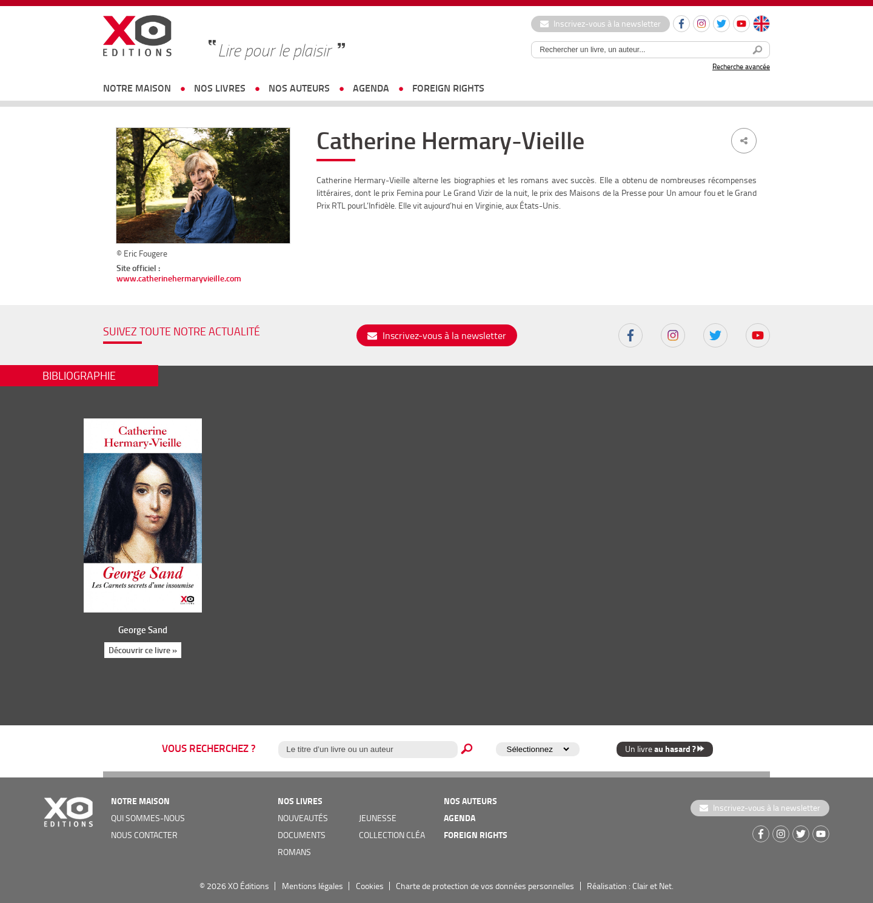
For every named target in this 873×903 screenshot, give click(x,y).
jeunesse (377, 818)
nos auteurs (299, 88)
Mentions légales (312, 885)
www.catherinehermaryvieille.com (178, 278)
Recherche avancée (741, 66)
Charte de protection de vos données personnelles (485, 885)
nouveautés (303, 818)
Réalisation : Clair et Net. (630, 885)
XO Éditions (248, 885)
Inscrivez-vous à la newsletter (600, 23)
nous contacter (144, 835)
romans (294, 852)
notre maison (137, 88)
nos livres (220, 88)
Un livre (664, 748)
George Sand (142, 629)
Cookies (370, 885)
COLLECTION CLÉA (392, 835)
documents (302, 835)
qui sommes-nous (148, 818)
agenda (371, 88)
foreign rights (448, 88)
